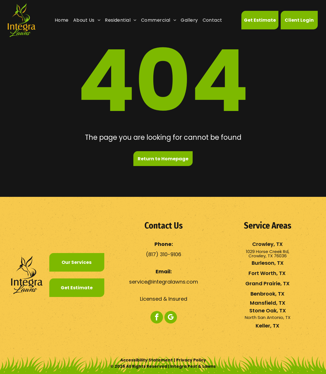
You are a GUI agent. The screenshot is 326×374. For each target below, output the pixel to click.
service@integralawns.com (163, 281)
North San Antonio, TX (267, 317)
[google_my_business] (170, 318)
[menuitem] (61, 20)
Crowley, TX (267, 244)
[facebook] (156, 318)
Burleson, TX (268, 262)
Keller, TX (267, 325)
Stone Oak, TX (267, 310)
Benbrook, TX (267, 293)
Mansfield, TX (267, 302)
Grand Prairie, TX (267, 283)
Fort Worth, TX (267, 273)
